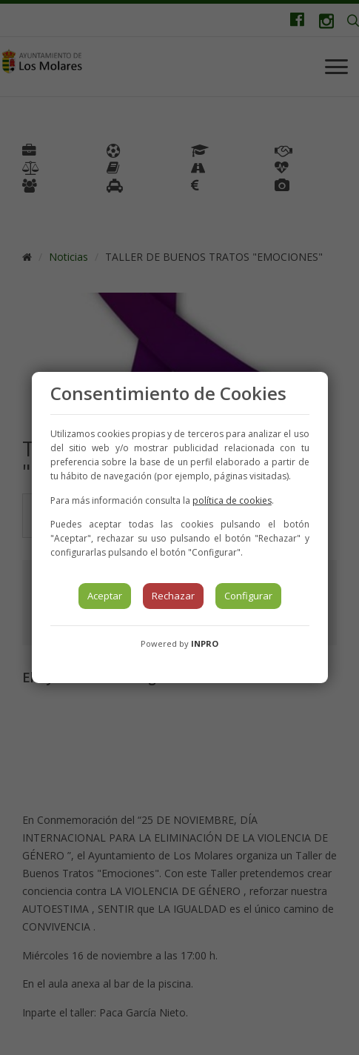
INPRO (204, 643)
